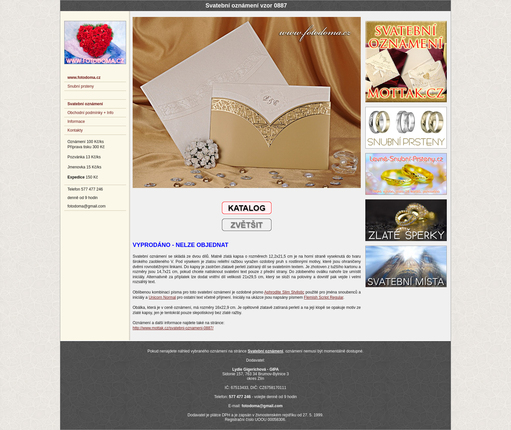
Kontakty (75, 130)
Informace (76, 121)
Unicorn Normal (162, 297)
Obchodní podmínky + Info (90, 112)
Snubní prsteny (80, 86)
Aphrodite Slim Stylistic (284, 292)
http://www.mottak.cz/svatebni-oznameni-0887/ (173, 328)
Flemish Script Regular (323, 297)
